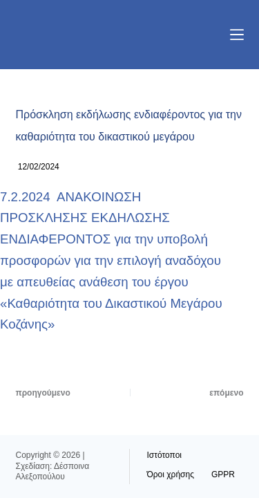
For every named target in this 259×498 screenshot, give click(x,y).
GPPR (223, 474)
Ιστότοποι (164, 455)
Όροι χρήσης (170, 474)
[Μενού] (237, 35)
